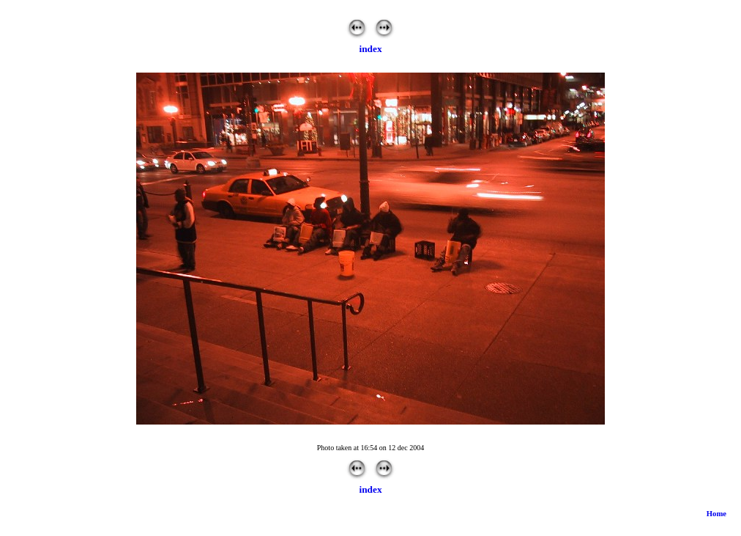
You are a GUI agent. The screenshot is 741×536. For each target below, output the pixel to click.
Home (716, 514)
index (370, 48)
